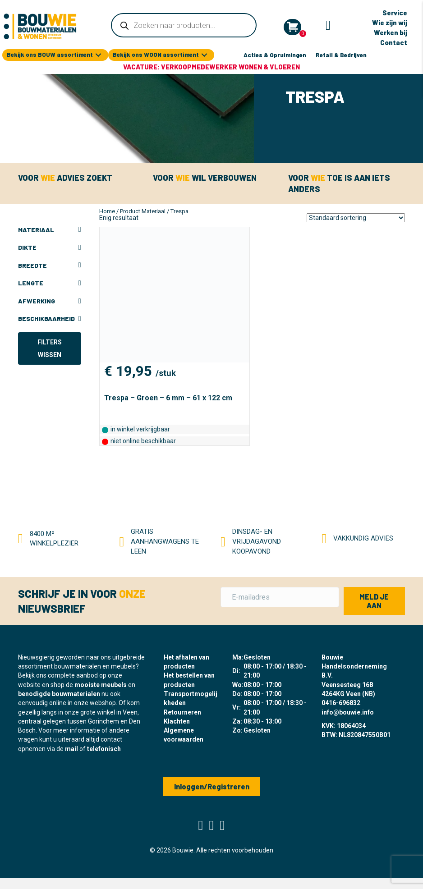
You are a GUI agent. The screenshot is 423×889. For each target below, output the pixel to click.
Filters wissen (49, 348)
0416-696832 (341, 702)
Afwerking (49, 301)
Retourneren (182, 712)
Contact (393, 42)
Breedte (49, 265)
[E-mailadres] (280, 597)
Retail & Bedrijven (341, 55)
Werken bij (390, 32)
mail (71, 748)
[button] (98, 55)
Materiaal (49, 229)
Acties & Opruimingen (275, 55)
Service (394, 13)
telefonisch (104, 748)
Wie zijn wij (389, 22)
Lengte (49, 283)
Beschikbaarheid (49, 318)
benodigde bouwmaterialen (59, 693)
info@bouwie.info (348, 712)
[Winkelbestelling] (356, 217)
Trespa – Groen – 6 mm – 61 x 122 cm (168, 398)
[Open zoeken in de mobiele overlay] (183, 25)
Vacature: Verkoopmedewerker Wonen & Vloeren (211, 67)
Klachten (177, 721)
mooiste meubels (100, 684)
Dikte (49, 247)
